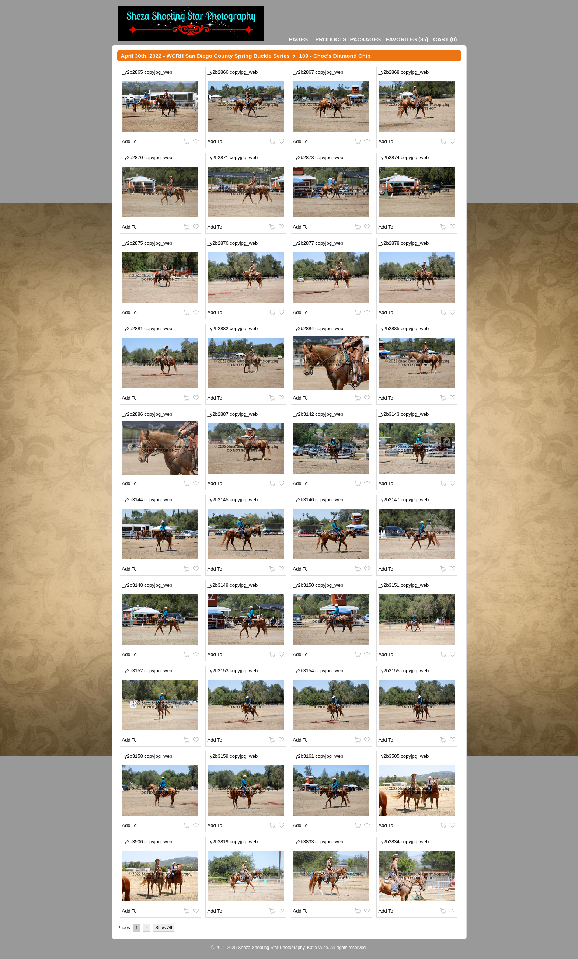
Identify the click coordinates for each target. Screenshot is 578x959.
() (407, 39)
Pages (298, 39)
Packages (365, 39)
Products (330, 39)
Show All (163, 927)
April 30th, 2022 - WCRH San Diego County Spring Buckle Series (205, 56)
